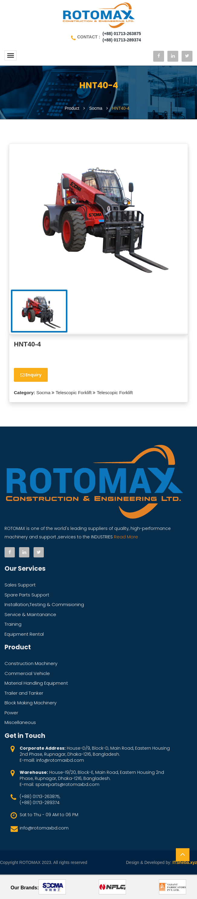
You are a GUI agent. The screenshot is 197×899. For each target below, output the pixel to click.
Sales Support (20, 585)
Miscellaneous (20, 722)
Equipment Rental (24, 634)
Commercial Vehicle (27, 673)
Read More (125, 537)
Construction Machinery (31, 663)
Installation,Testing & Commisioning (44, 604)
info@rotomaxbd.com (44, 828)
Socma (42, 392)
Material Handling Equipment (36, 683)
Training (13, 624)
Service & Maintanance (30, 614)
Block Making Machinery (31, 702)
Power (11, 712)
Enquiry (30, 375)
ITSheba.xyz (185, 862)
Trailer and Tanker (24, 693)
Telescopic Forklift (74, 392)
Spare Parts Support (27, 595)
